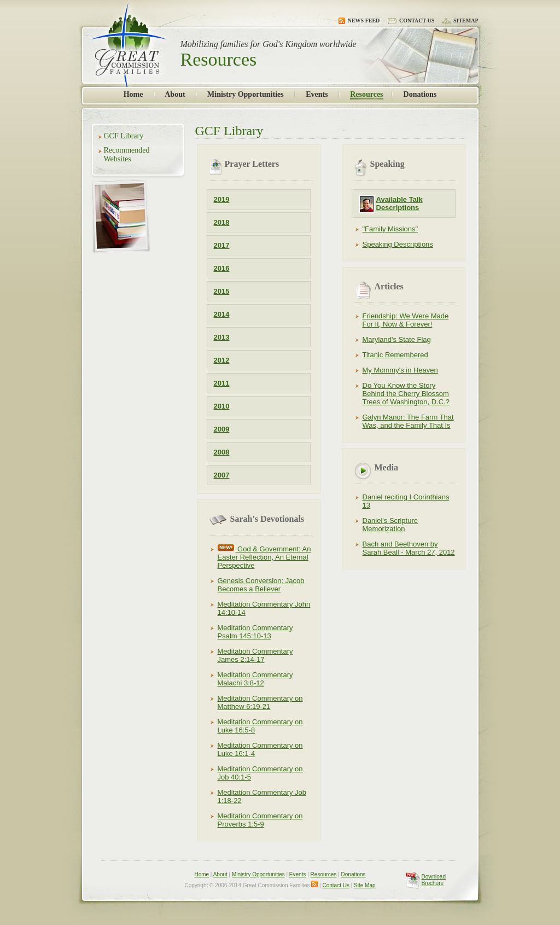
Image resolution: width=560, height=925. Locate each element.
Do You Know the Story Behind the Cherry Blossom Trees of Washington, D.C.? (406, 393)
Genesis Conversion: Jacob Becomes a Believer (261, 585)
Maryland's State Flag (397, 339)
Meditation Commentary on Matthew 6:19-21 (260, 702)
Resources (366, 94)
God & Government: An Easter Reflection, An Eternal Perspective (264, 557)
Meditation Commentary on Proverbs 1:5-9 (260, 820)
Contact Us (410, 21)
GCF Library (124, 136)
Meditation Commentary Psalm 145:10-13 (255, 632)
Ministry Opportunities (245, 94)
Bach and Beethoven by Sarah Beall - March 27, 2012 (409, 548)
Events (317, 94)
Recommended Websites (127, 154)
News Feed (359, 21)
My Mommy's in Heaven (400, 370)
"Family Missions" (390, 229)
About (175, 94)
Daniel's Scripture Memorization (390, 524)
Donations (420, 94)
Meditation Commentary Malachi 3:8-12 (255, 679)
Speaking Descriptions (398, 244)
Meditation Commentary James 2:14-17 (255, 655)
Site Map (364, 885)
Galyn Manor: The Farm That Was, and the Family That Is (408, 421)
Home (133, 94)
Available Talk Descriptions (399, 203)
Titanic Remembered (395, 355)
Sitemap (460, 21)
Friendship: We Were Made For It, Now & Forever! (406, 320)
